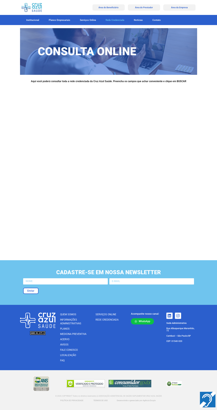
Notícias (138, 20)
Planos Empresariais (59, 20)
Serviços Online (88, 20)
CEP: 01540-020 (174, 341)
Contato (156, 20)
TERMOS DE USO (100, 400)
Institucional (32, 20)
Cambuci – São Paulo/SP (178, 336)
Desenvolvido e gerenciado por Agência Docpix (136, 400)
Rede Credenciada (115, 20)
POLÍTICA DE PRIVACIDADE (71, 400)
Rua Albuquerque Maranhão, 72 (180, 329)
